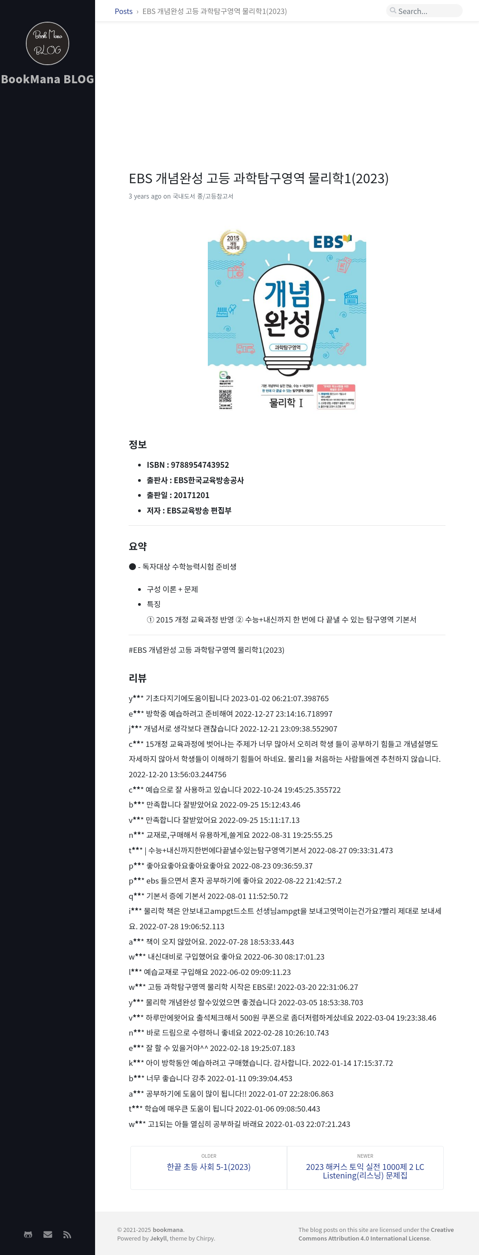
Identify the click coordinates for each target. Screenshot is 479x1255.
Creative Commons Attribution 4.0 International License (376, 1233)
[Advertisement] (47, 235)
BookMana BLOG (48, 78)
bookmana (168, 1229)
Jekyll (158, 1238)
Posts (124, 10)
